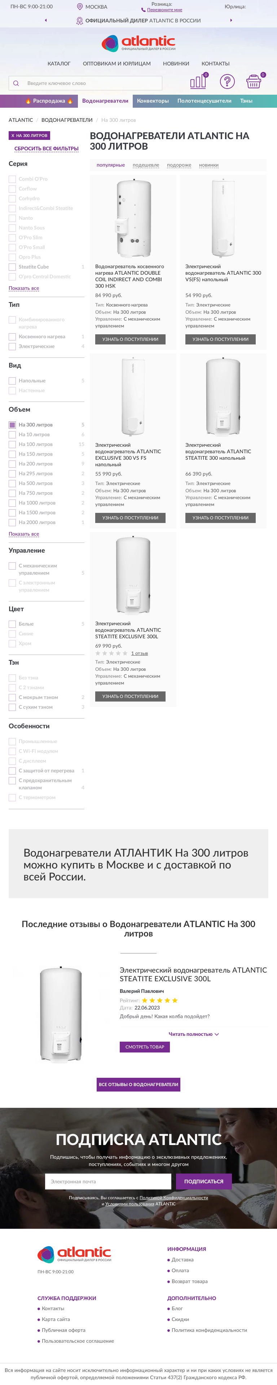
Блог (177, 1309)
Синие (26, 633)
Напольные (32, 380)
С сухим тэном (36, 707)
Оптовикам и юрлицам (117, 64)
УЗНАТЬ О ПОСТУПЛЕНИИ (130, 339)
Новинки (176, 64)
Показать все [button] (24, 288)
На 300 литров (36, 425)
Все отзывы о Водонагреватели (138, 1084)
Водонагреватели (105, 101)
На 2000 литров (37, 522)
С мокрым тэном (38, 697)
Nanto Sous (32, 228)
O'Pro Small (32, 247)
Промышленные (38, 741)
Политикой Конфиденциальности (174, 1198)
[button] (161, 9)
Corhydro (29, 198)
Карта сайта (56, 1319)
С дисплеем (32, 761)
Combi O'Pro (33, 179)
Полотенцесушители (204, 101)
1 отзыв (139, 653)
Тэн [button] (14, 663)
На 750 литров (36, 493)
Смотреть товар (145, 1047)
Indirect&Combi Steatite (46, 208)
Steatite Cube (34, 267)
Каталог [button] (59, 64)
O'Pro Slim (31, 237)
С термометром (37, 797)
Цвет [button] (16, 609)
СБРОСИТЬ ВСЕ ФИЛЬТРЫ (46, 148)
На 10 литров (34, 434)
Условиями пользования (129, 1204)
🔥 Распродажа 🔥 (49, 101)
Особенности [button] (29, 726)
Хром (25, 643)
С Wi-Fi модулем (38, 751)
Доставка (183, 1259)
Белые (26, 624)
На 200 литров (36, 464)
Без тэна (28, 678)
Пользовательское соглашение (78, 1341)
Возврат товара (190, 1281)
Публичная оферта (63, 1330)
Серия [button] (18, 164)
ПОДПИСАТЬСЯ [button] (204, 1181)
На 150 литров (36, 454)
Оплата (180, 1270)
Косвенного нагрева (42, 336)
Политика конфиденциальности (209, 1330)
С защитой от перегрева (46, 770)
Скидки (180, 1319)
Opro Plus (30, 257)
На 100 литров (36, 444)
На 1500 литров (37, 512)
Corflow (28, 189)
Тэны (246, 101)
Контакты (216, 64)
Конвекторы (153, 101)
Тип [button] (14, 305)
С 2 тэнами (31, 687)
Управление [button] (27, 551)
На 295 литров (36, 473)
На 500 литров (36, 483)
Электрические (36, 346)
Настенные (32, 390)
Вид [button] (15, 366)
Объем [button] (19, 410)
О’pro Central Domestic (45, 276)
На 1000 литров (37, 503)
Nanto (26, 218)
